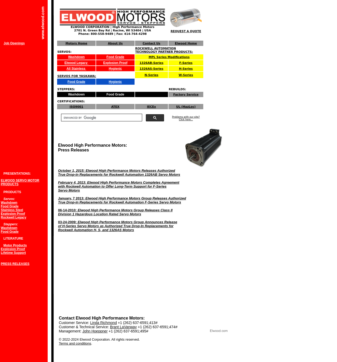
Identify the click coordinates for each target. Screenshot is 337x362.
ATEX (115, 106)
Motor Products (15, 245)
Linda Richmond (103, 323)
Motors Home (76, 43)
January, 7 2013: (122, 200)
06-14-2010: (115, 212)
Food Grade (115, 57)
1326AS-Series (151, 68)
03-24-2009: (117, 226)
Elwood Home (186, 43)
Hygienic (115, 68)
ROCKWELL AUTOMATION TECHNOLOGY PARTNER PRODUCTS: (164, 50)
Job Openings (14, 43)
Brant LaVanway (123, 327)
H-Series (186, 68)
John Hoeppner (95, 331)
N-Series (151, 75)
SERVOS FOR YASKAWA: (76, 76)
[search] (101, 117)
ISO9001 (76, 106)
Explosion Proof (115, 63)
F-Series (185, 63)
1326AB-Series (151, 63)
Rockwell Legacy (13, 217)
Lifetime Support (13, 253)
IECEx (151, 106)
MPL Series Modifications (169, 57)
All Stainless (76, 68)
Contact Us (151, 43)
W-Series (186, 75)
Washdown (76, 57)
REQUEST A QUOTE (186, 31)
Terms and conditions (75, 343)
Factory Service (186, 94)
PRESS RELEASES (15, 264)
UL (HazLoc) (186, 106)
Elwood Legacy (76, 63)
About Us (115, 43)
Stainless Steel (12, 210)
